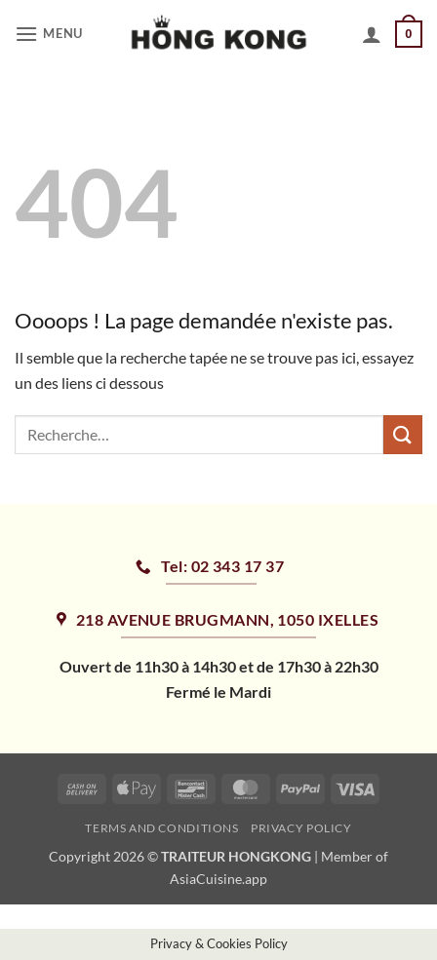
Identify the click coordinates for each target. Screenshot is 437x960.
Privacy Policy (301, 828)
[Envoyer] (402, 434)
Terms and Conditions (161, 828)
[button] (51, 34)
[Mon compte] (371, 34)
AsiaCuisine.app (218, 878)
